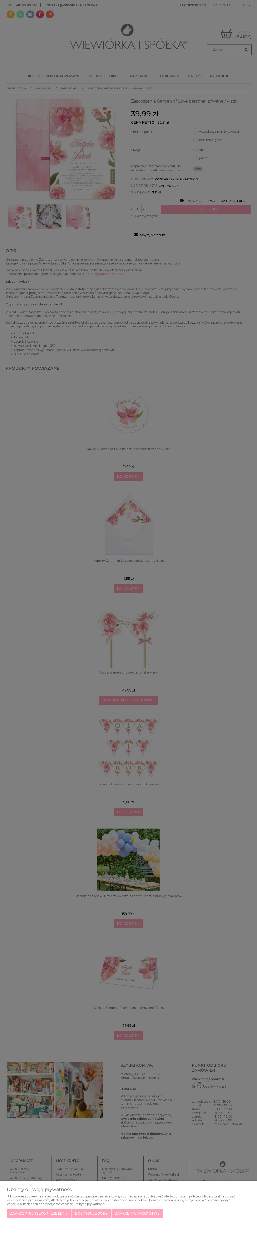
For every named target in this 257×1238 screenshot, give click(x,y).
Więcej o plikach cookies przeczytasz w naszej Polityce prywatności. (56, 1204)
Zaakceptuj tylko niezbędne (39, 1213)
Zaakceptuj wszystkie (137, 1213)
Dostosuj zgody (91, 1213)
